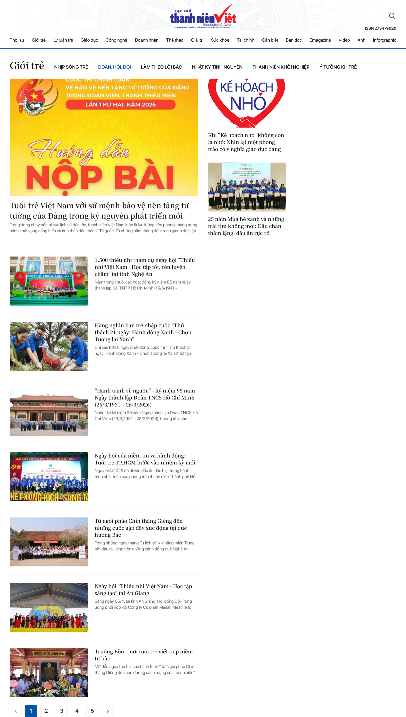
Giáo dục (89, 40)
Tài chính (245, 40)
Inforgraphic (384, 40)
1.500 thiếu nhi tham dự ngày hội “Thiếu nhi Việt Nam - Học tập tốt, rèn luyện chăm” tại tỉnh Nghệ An (145, 267)
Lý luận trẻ (63, 40)
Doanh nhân (147, 40)
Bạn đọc (294, 40)
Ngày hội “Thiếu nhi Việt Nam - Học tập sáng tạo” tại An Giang (143, 590)
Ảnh (361, 40)
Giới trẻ (39, 40)
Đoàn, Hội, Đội (114, 67)
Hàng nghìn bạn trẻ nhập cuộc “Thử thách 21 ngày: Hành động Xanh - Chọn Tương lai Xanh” (143, 332)
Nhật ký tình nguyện (217, 67)
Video (344, 40)
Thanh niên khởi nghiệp (280, 67)
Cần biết (270, 40)
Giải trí (197, 40)
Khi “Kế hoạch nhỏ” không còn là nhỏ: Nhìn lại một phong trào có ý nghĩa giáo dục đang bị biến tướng (246, 142)
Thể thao (175, 40)
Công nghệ (116, 40)
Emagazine (320, 40)
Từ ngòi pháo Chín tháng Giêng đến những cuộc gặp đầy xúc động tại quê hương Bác (141, 527)
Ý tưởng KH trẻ (338, 67)
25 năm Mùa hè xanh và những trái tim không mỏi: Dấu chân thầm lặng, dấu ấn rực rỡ (246, 226)
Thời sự (17, 40)
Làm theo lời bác (161, 67)
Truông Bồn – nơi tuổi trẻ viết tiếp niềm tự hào (144, 655)
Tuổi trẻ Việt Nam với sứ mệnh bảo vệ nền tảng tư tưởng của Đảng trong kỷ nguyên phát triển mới (99, 210)
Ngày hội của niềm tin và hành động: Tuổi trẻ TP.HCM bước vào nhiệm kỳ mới (145, 459)
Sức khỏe (220, 40)
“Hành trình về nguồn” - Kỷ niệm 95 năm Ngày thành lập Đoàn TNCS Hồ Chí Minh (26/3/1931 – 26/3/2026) (145, 397)
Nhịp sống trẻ (71, 67)
